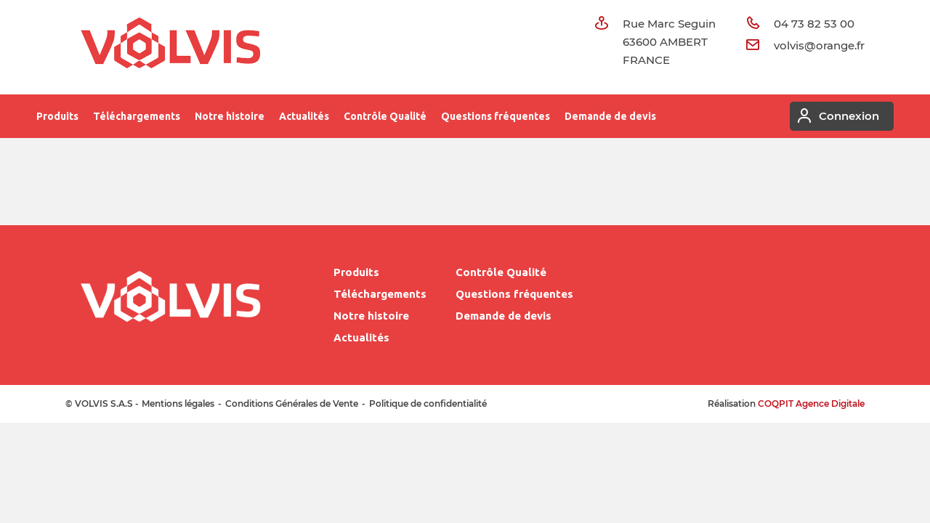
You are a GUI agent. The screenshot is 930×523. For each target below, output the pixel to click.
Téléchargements (136, 116)
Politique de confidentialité (428, 403)
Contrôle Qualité (385, 116)
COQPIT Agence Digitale (811, 403)
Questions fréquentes (495, 116)
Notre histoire (229, 116)
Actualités (304, 116)
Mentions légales (178, 403)
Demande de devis (610, 116)
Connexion (834, 116)
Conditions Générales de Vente (291, 403)
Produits (57, 116)
